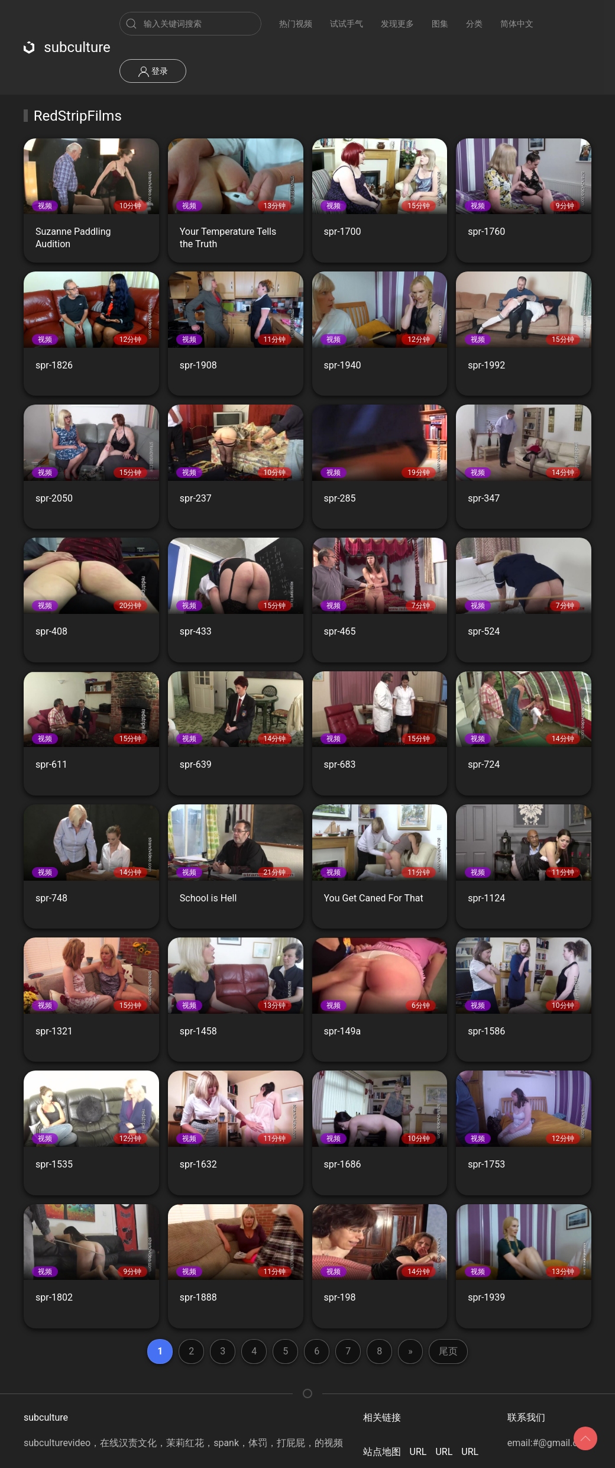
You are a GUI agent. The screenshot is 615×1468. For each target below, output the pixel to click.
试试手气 (346, 23)
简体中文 (516, 23)
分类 (474, 23)
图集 (440, 23)
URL (418, 1451)
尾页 (448, 1351)
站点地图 (382, 1451)
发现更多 (397, 23)
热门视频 (295, 23)
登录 (153, 71)
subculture (67, 47)
